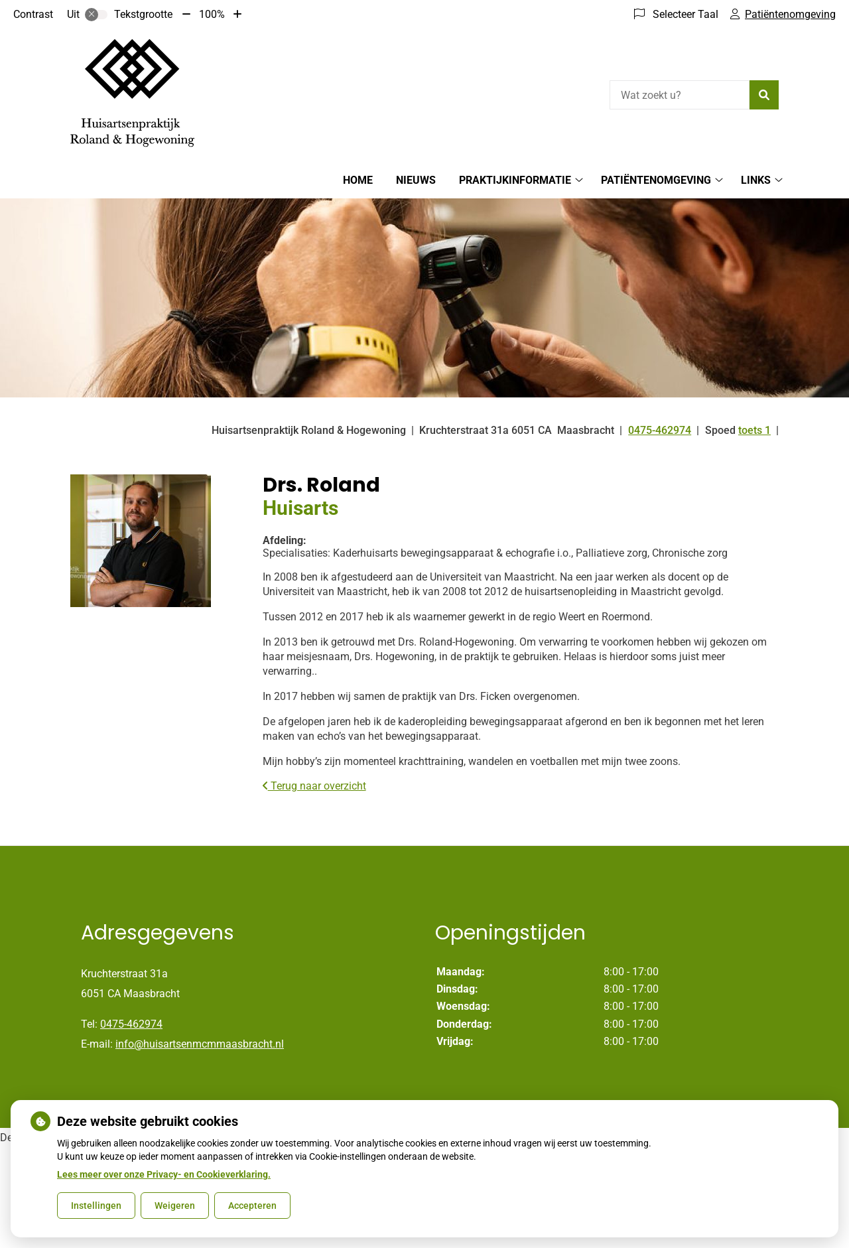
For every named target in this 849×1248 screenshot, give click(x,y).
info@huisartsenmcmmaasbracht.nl (199, 1044)
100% (212, 14)
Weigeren (175, 1205)
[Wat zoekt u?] (680, 94)
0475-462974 (131, 1024)
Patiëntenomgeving (656, 180)
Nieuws (416, 180)
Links (756, 180)
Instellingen (96, 1205)
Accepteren (252, 1205)
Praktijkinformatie (515, 180)
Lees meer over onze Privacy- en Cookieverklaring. (164, 1174)
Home (358, 180)
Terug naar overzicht (314, 786)
